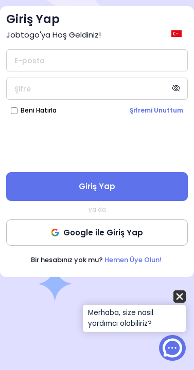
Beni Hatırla (39, 110)
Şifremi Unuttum (156, 110)
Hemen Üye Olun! (133, 260)
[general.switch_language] (178, 33)
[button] (134, 312)
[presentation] (97, 143)
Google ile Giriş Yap (97, 232)
